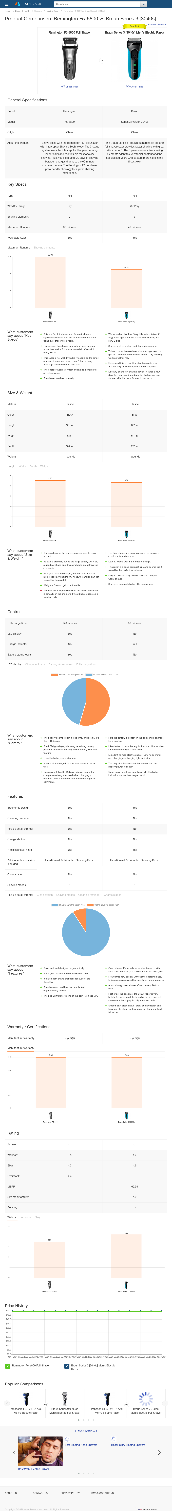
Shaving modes (65, 895)
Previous (7, 1403)
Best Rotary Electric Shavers (128, 1445)
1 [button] (78, 1420)
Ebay (37, 1217)
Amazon (26, 1217)
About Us (11, 1493)
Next (165, 1403)
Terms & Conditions (101, 1493)
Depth (33, 466)
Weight (44, 466)
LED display (14, 664)
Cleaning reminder (89, 895)
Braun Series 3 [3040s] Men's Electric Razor (93, 1367)
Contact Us (40, 1493)
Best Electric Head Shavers (81, 1445)
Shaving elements (44, 248)
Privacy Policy (70, 1493)
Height (11, 466)
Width (22, 466)
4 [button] (93, 1420)
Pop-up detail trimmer (20, 895)
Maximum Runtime (18, 248)
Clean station (45, 895)
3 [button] (88, 1420)
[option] (45, 1403)
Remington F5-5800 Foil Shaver (31, 1365)
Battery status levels (61, 664)
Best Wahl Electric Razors (33, 1469)
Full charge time (86, 664)
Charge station (112, 895)
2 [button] (83, 1420)
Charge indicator (35, 664)
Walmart (12, 1217)
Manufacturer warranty (20, 1048)
